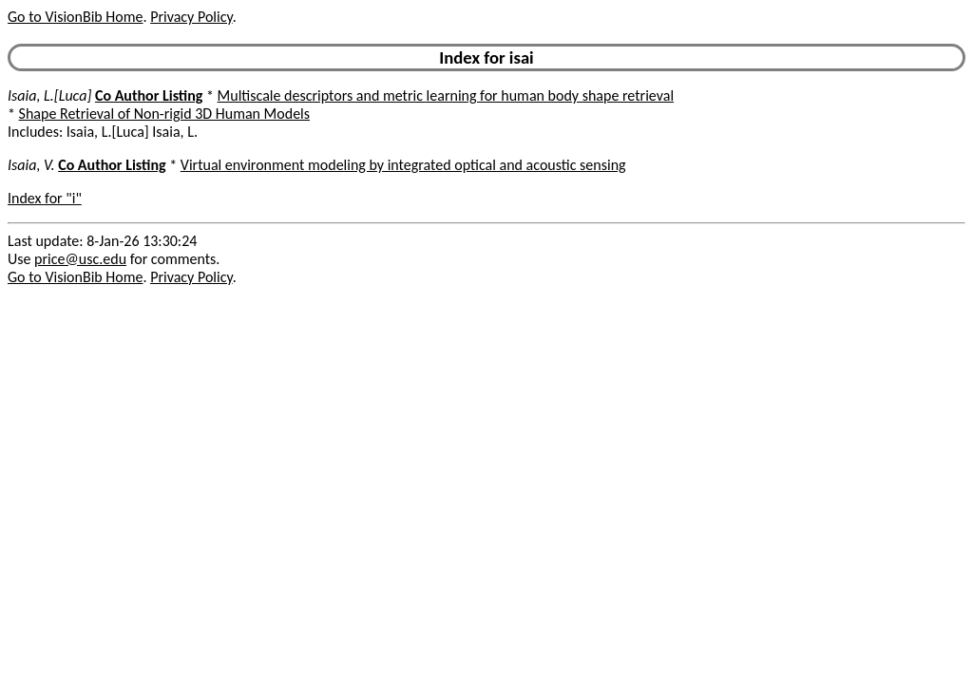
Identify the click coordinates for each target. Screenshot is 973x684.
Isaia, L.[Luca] (49, 95)
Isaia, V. (31, 165)
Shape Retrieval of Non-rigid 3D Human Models (164, 113)
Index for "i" (45, 198)
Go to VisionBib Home (75, 17)
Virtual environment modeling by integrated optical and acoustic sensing (403, 165)
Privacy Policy (191, 17)
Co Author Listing (148, 95)
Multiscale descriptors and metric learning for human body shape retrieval (446, 95)
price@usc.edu (80, 259)
